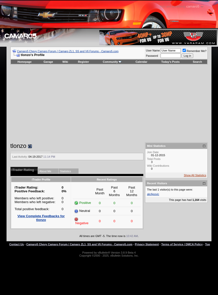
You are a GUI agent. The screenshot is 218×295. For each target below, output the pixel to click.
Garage (48, 61)
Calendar (141, 61)
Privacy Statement (147, 244)
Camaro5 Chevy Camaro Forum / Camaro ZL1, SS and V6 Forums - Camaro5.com (68, 51)
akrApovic (153, 194)
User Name (153, 50)
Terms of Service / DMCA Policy (182, 244)
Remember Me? (194, 50)
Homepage (25, 61)
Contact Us (16, 244)
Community (112, 61)
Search (197, 61)
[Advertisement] (109, 103)
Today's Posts (170, 61)
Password (152, 55)
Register (83, 61)
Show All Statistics (195, 175)
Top (207, 244)
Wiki (65, 61)
